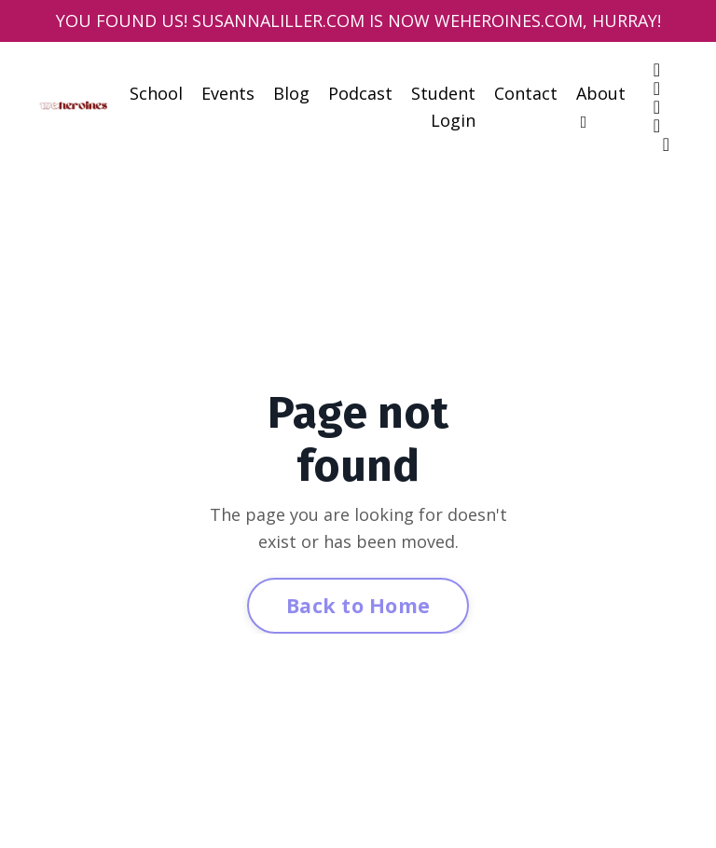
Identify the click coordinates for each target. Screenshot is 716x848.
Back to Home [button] (358, 605)
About (601, 106)
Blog (291, 93)
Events (228, 93)
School (156, 93)
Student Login (443, 106)
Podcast (360, 93)
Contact (526, 93)
